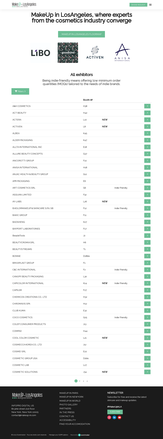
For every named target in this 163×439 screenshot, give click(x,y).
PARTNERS (65, 408)
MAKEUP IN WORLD (69, 400)
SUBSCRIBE (115, 412)
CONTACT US (66, 416)
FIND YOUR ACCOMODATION (74, 424)
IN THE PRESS (66, 412)
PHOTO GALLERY (68, 404)
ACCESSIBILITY (67, 420)
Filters (20, 91)
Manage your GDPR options (58, 435)
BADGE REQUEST (138, 5)
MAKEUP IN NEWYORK (71, 397)
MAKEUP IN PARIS (68, 393)
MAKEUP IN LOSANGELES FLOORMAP (81, 34)
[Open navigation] (150, 4)
